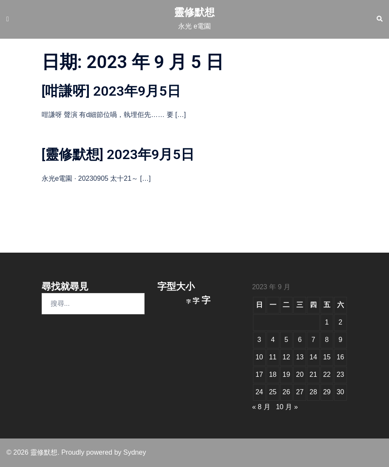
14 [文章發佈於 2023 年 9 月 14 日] (313, 357)
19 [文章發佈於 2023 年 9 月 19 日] (286, 374)
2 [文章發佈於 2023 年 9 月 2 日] (340, 322)
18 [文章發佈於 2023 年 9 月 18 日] (273, 374)
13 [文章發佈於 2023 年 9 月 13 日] (300, 357)
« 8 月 (261, 406)
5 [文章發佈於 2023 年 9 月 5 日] (286, 339)
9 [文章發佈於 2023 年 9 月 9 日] (340, 339)
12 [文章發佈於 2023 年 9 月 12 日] (286, 357)
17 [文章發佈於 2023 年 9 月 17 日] (259, 374)
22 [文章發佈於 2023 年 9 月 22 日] (327, 374)
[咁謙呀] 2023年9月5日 (111, 91)
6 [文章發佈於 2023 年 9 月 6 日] (300, 339)
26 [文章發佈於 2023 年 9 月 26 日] (286, 392)
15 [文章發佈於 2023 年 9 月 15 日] (327, 357)
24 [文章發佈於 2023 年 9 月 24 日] (259, 392)
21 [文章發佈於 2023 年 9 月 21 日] (313, 374)
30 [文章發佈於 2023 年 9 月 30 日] (340, 392)
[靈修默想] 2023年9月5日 (118, 154)
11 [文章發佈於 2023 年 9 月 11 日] (273, 357)
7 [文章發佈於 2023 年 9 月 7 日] (313, 339)
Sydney (134, 452)
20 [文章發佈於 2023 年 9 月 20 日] (300, 374)
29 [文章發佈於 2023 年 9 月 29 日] (327, 392)
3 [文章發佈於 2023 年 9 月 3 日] (259, 339)
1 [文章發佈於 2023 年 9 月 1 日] (327, 322)
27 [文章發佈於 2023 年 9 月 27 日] (300, 392)
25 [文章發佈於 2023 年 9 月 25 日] (273, 392)
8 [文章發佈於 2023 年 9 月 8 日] (327, 339)
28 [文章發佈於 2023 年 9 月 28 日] (313, 392)
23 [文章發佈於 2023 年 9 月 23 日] (340, 374)
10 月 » (287, 406)
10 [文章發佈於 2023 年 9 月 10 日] (259, 357)
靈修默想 (194, 12)
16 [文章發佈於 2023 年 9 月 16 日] (340, 357)
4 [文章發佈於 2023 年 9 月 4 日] (273, 339)
